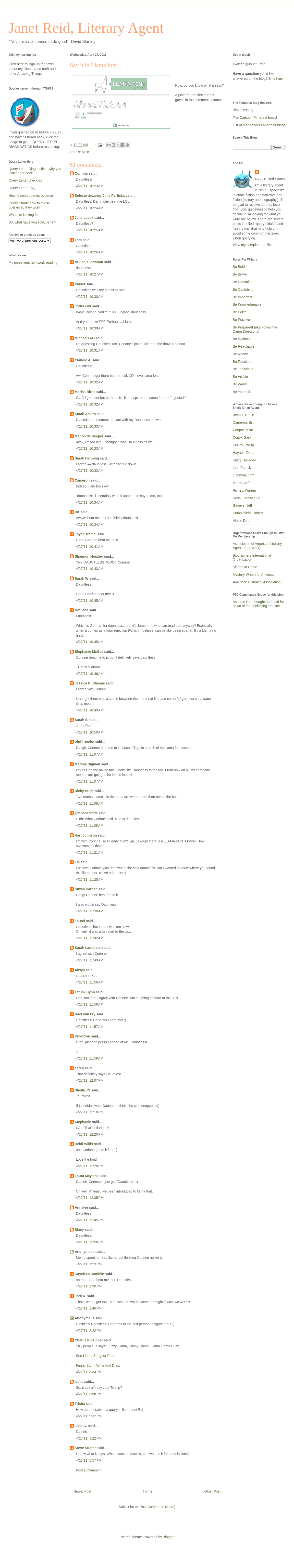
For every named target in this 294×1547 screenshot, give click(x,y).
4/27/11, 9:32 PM (89, 1416)
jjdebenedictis (86, 813)
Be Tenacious (243, 369)
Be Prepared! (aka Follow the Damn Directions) (255, 329)
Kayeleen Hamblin (89, 1274)
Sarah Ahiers (85, 414)
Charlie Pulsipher (89, 1340)
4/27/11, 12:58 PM (89, 1242)
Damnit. (82, 1432)
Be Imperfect (242, 297)
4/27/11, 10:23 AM (89, 186)
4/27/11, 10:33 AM (89, 426)
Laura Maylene (86, 1176)
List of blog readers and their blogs (259, 125)
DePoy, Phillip (243, 445)
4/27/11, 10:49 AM (89, 710)
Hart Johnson (86, 835)
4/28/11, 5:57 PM (89, 1460)
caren (79, 1068)
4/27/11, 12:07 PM (89, 1080)
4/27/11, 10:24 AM (89, 208)
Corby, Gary (242, 437)
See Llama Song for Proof (95, 1356)
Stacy (79, 1230)
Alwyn (80, 970)
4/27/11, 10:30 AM (89, 297)
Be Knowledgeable (247, 304)
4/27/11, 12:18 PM (89, 1112)
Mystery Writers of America (253, 575)
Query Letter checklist (25, 180)
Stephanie (83, 1122)
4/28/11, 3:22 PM (89, 1438)
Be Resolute (242, 362)
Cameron (82, 480)
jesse (79, 1382)
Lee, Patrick (242, 468)
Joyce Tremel (86, 534)
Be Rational (241, 339)
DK (77, 512)
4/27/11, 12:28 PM (89, 1166)
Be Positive (241, 320)
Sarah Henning (87, 458)
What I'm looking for (24, 215)
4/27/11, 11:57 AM (89, 1027)
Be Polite (239, 312)
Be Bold (239, 267)
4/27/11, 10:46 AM (89, 674)
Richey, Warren (244, 490)
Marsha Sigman (87, 764)
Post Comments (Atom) (157, 1507)
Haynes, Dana (244, 453)
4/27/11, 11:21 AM (89, 852)
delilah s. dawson (89, 262)
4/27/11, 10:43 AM (89, 569)
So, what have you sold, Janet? (32, 222)
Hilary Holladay (244, 460)
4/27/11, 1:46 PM (89, 1308)
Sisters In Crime (245, 567)
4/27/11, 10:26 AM (89, 252)
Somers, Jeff (242, 505)
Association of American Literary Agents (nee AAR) (257, 546)
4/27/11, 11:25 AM (89, 879)
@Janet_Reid (255, 64)
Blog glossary (243, 110)
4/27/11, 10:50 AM (89, 732)
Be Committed (244, 282)
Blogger (168, 1537)
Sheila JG (82, 1090)
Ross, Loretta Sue (246, 498)
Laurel (80, 921)
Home (147, 1491)
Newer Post (82, 1491)
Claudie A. (83, 360)
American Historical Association (257, 582)
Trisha (80, 1404)
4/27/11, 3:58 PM (89, 1394)
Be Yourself (241, 392)
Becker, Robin (243, 415)
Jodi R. (80, 1296)
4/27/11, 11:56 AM (89, 982)
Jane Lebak (84, 218)
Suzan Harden (86, 889)
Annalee (81, 1207)
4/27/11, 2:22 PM (89, 1331)
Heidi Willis (84, 1144)
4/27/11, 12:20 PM (89, 1134)
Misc (85, 152)
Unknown (82, 1036)
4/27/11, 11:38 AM (89, 911)
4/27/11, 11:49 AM (89, 960)
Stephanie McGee (89, 652)
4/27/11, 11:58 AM (89, 1058)
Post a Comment (88, 1470)
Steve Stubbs (86, 1448)
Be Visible (240, 377)
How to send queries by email (31, 195)
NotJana (81, 610)
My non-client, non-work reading (33, 262)
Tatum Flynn (85, 992)
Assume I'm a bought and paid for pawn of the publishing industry (258, 604)
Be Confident (243, 289)
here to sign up (29, 64)
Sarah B (81, 720)
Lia (77, 862)
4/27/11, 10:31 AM (89, 350)
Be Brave (240, 274)
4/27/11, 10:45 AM (89, 601)
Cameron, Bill (243, 422)
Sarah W (81, 578)
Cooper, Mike (243, 430)
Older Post (212, 1491)
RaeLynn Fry (85, 1014)
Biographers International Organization (252, 557)
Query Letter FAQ (22, 188)
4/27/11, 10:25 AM (89, 230)
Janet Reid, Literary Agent (86, 28)
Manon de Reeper (89, 436)
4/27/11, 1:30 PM (89, 1286)
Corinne (81, 173)
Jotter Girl (83, 306)
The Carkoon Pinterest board (255, 117)
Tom (78, 240)
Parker (80, 284)
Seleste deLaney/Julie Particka (100, 195)
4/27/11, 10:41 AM (89, 547)
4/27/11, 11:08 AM (89, 803)
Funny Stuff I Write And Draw (98, 1365)
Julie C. (81, 1426)
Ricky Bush (84, 791)
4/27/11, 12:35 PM (89, 1198)
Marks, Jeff (241, 483)
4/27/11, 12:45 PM (89, 1220)
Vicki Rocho (84, 742)
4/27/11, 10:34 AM (89, 502)
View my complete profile (252, 245)
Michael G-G (85, 338)
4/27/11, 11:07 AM (89, 754)
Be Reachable (243, 346)
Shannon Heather (89, 556)
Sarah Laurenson (89, 948)
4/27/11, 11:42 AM (89, 938)
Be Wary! (240, 384)
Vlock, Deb (241, 521)
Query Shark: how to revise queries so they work (29, 205)
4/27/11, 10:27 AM (89, 274)
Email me (276, 78)
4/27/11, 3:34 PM (89, 1372)
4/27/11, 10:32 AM (89, 382)
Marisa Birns (85, 392)
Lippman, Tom (243, 475)
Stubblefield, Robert (248, 513)
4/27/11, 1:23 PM (89, 1264)
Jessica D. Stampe (90, 683)
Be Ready (240, 354)
